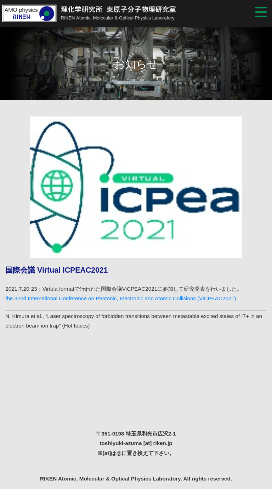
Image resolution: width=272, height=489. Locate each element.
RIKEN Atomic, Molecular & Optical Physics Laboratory (99, 13)
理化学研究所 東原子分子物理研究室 (136, 396)
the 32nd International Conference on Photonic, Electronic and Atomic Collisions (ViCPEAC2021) (120, 298)
